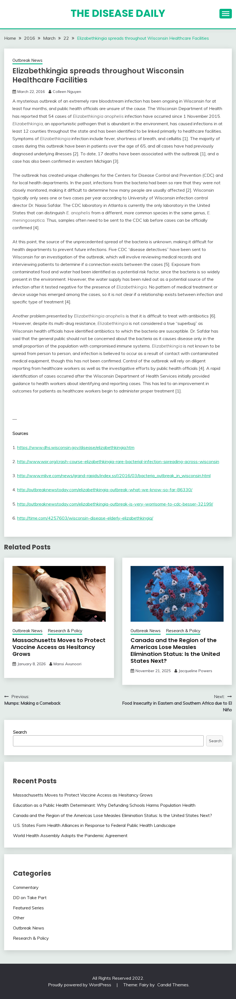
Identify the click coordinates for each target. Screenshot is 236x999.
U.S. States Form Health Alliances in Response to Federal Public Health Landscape (94, 825)
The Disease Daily (118, 13)
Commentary (26, 887)
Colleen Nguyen (67, 91)
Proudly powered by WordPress (80, 984)
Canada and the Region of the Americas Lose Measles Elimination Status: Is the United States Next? (175, 650)
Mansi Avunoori (67, 663)
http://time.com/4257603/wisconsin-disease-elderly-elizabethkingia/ (85, 518)
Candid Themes (173, 984)
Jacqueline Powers (195, 670)
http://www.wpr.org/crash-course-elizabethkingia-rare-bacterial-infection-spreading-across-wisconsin (118, 461)
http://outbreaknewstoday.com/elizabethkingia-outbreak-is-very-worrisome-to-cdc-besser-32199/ (115, 504)
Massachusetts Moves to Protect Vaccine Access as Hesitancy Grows (58, 647)
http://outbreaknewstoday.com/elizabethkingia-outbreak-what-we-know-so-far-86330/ (104, 489)
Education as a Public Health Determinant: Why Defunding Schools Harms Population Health (104, 805)
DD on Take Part (30, 897)
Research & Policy (65, 630)
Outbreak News (27, 60)
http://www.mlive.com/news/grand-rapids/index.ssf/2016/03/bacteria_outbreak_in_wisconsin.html (114, 475)
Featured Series (28, 907)
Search (20, 732)
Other (18, 917)
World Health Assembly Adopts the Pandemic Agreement (70, 835)
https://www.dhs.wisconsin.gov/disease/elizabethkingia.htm (75, 447)
